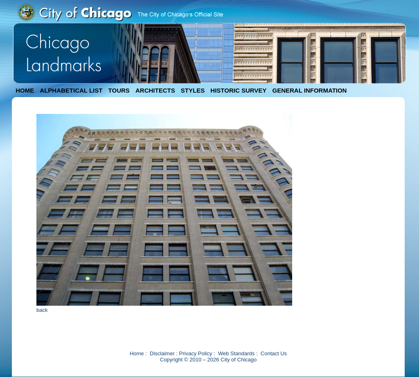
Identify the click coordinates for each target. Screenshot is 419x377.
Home (137, 353)
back (41, 310)
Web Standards (236, 353)
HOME (25, 90)
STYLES (193, 90)
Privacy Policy (195, 353)
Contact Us (274, 353)
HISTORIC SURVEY (238, 90)
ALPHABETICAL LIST (71, 90)
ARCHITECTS (155, 90)
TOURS (119, 90)
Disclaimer (162, 353)
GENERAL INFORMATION (310, 90)
